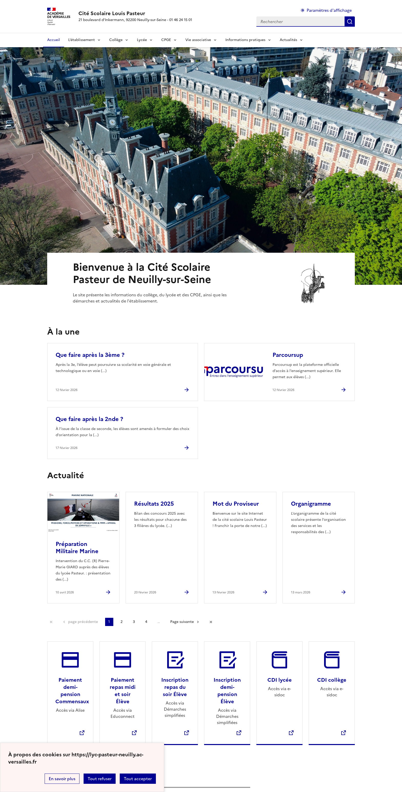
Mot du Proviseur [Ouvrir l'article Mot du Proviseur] (236, 504)
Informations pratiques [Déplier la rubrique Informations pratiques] (245, 40)
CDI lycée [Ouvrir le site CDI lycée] (279, 680)
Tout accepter (138, 779)
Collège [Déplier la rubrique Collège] (116, 40)
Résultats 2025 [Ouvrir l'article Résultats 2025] (154, 504)
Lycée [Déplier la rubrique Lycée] (142, 40)
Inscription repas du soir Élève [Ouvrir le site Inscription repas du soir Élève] (174, 687)
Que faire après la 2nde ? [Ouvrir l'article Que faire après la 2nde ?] (89, 419)
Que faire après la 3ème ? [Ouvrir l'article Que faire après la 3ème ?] (90, 355)
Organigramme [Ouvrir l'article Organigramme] (311, 504)
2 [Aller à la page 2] (121, 621)
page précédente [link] (83, 621)
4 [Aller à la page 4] (146, 621)
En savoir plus (62, 779)
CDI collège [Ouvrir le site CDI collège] (331, 680)
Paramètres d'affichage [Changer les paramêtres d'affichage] (329, 10)
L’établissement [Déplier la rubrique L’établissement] (81, 40)
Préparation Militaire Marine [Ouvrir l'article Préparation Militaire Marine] (77, 547)
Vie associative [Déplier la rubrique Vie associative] (198, 40)
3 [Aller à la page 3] (134, 621)
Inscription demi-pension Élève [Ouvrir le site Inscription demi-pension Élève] (227, 690)
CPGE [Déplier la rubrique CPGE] (166, 40)
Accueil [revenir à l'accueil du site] (53, 40)
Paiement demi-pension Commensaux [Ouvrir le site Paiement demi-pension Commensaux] (72, 690)
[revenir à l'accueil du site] (135, 13)
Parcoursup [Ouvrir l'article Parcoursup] (288, 355)
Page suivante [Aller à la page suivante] (182, 621)
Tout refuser (100, 779)
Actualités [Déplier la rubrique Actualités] (288, 40)
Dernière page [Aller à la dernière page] (211, 622)
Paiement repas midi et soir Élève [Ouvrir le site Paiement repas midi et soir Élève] (123, 690)
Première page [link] (51, 622)
